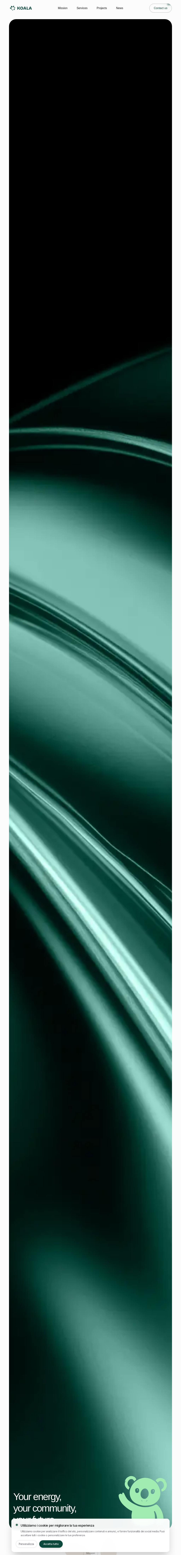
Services (82, 8)
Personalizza (26, 1543)
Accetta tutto (51, 1543)
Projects (102, 8)
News (119, 8)
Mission (62, 8)
